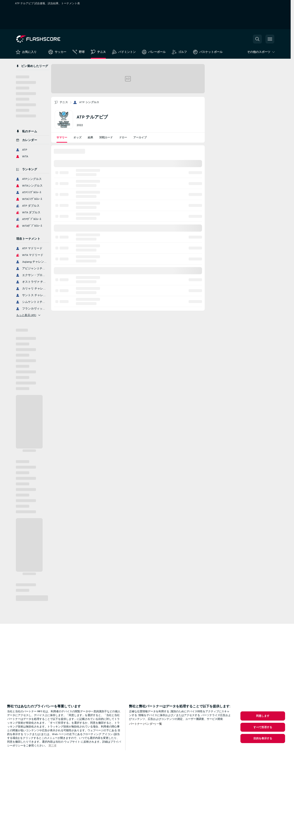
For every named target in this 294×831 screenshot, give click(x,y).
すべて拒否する (262, 727)
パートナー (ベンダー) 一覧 (145, 723)
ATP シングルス (89, 102)
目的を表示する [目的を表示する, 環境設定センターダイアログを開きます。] (262, 738)
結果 (90, 137)
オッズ (77, 137)
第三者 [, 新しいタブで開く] (52, 745)
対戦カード (106, 137)
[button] (257, 39)
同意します (263, 715)
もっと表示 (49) (28, 315)
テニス (64, 102)
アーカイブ (140, 137)
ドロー (123, 137)
